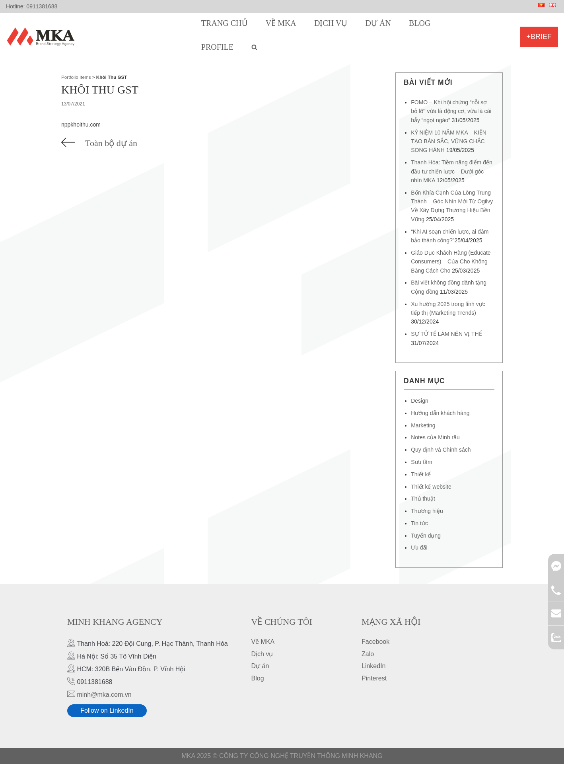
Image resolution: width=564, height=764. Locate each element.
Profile (217, 47)
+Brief (539, 37)
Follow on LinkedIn (106, 710)
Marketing (423, 425)
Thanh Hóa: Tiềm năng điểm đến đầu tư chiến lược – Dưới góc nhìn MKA (451, 171)
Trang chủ (224, 23)
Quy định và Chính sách (441, 449)
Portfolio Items (76, 77)
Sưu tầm (421, 462)
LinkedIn (374, 666)
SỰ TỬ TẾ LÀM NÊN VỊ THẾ (446, 334)
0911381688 (41, 6)
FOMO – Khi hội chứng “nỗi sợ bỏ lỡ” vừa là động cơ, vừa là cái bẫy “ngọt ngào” (451, 111)
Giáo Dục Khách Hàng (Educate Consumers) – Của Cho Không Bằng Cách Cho (450, 261)
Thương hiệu (427, 511)
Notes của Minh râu (435, 437)
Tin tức (419, 523)
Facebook (375, 641)
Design (419, 401)
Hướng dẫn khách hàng (440, 413)
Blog (419, 23)
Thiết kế (421, 474)
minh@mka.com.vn (104, 694)
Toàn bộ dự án (111, 143)
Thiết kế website (431, 486)
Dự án (378, 23)
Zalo (368, 654)
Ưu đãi (419, 547)
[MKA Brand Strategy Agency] (42, 36)
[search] (254, 47)
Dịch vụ (330, 23)
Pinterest (374, 678)
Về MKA (281, 23)
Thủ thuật (423, 498)
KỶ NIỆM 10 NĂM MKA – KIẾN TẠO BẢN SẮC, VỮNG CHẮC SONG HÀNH (448, 141)
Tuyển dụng (426, 535)
